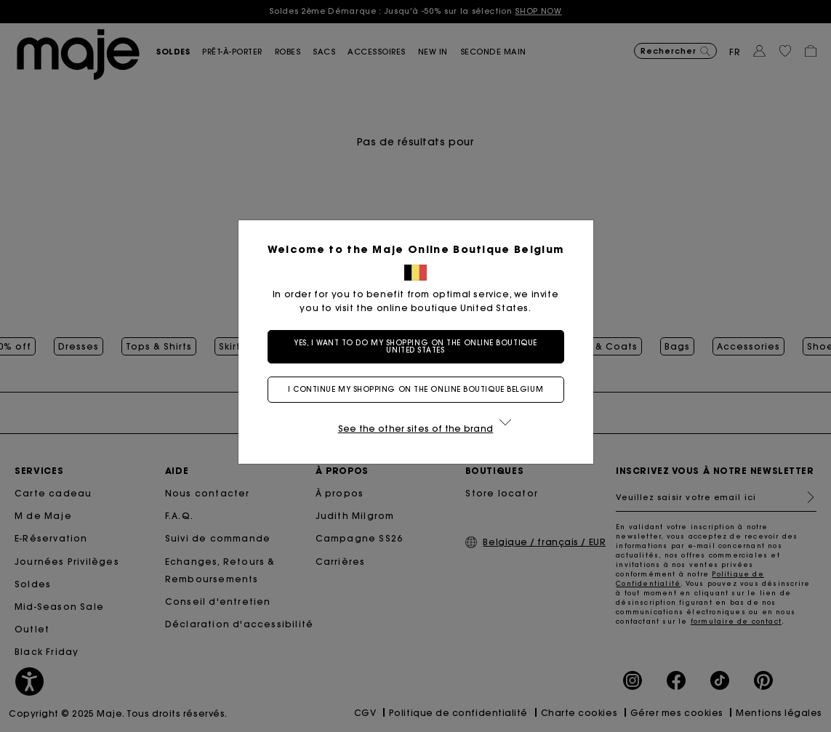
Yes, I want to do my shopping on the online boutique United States (415, 346)
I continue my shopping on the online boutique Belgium (415, 389)
